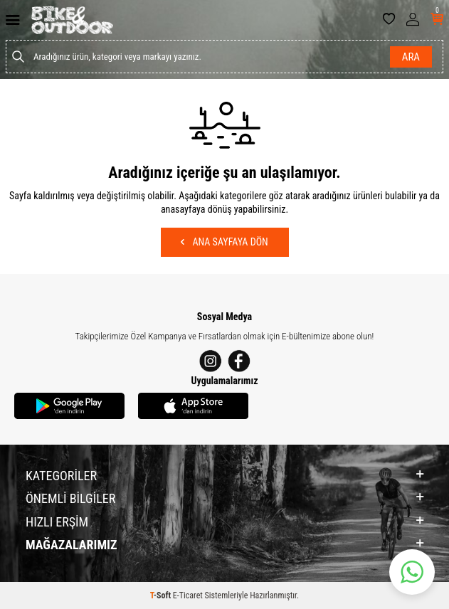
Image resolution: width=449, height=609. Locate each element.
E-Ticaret (188, 595)
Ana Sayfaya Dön (224, 242)
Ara (411, 57)
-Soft (161, 595)
